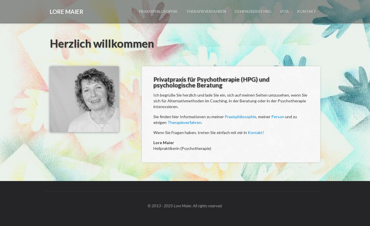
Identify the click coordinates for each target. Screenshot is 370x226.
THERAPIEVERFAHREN (206, 11)
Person (277, 116)
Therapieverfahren (184, 122)
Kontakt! (256, 132)
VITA (284, 11)
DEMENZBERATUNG (253, 11)
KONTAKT (306, 11)
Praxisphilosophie (240, 116)
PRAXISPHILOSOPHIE (158, 11)
